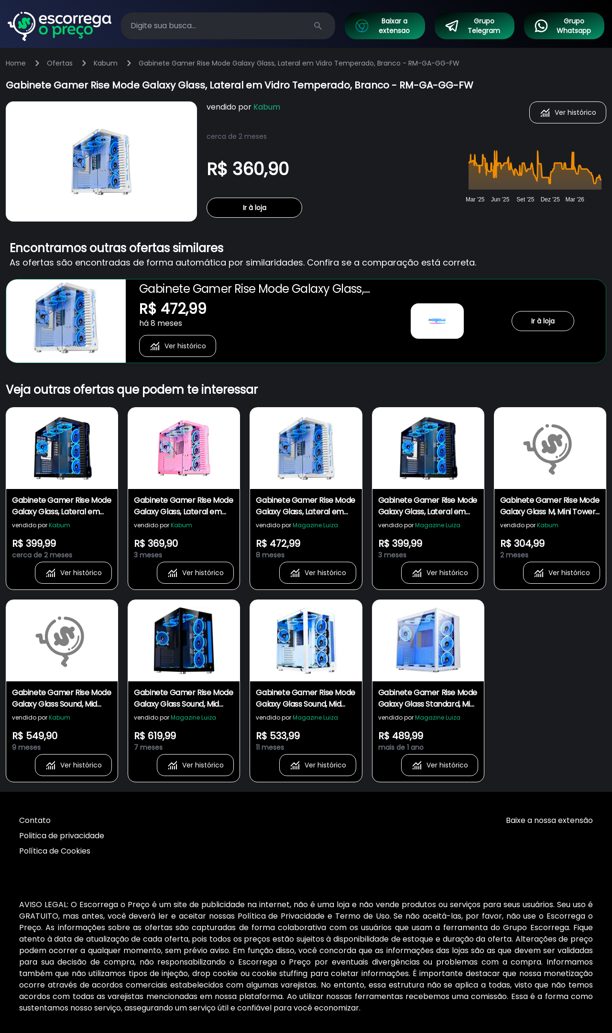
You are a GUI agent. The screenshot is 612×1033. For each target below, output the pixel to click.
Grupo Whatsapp (562, 25)
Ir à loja (254, 207)
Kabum (106, 63)
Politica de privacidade (61, 835)
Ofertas (60, 63)
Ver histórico (567, 112)
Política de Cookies (54, 850)
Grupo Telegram (472, 25)
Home (16, 63)
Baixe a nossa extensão (549, 820)
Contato (35, 820)
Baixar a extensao (382, 25)
